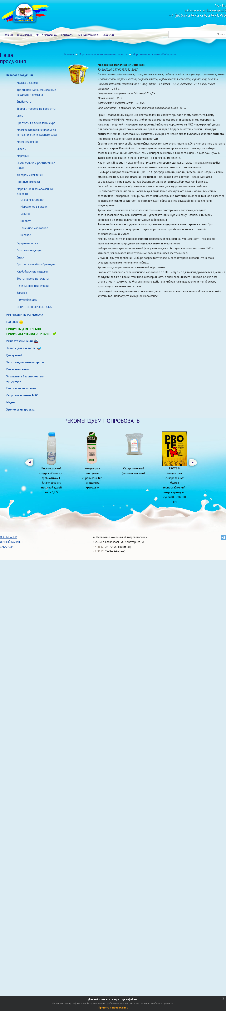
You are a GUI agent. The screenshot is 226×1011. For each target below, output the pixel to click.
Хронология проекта (20, 409)
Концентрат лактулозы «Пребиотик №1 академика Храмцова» (92, 478)
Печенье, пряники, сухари (33, 286)
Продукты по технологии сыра (36, 123)
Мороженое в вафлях (34, 206)
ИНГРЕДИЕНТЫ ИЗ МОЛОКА (34, 307)
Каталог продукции (19, 75)
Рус (217, 5)
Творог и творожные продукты (36, 108)
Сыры (20, 116)
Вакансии (108, 35)
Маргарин (23, 156)
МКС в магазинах (46, 35)
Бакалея (22, 292)
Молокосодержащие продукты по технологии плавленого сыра (37, 132)
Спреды (21, 149)
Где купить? (14, 355)
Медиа (10, 402)
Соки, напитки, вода (29, 250)
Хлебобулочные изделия (32, 271)
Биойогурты (24, 101)
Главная (8, 35)
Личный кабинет (87, 35)
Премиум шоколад (28, 182)
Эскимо (25, 214)
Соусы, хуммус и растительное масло (36, 165)
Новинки (12, 322)
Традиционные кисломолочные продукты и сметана (36, 92)
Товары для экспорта (21, 348)
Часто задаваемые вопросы (25, 362)
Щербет (26, 221)
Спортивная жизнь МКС (22, 395)
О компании (24, 35)
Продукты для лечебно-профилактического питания (31, 331)
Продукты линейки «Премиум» (36, 264)
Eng (224, 5)
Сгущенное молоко (28, 243)
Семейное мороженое (34, 228)
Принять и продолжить (113, 1007)
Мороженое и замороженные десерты (35, 191)
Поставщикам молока (21, 388)
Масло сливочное (27, 142)
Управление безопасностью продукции (25, 379)
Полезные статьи (18, 369)
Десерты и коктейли (30, 175)
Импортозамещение (19, 341)
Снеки (20, 257)
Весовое (26, 235)
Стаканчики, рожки (32, 200)
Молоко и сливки (27, 82)
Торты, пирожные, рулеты (33, 278)
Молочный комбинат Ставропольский (24, 13)
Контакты (67, 35)
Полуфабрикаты (27, 300)
